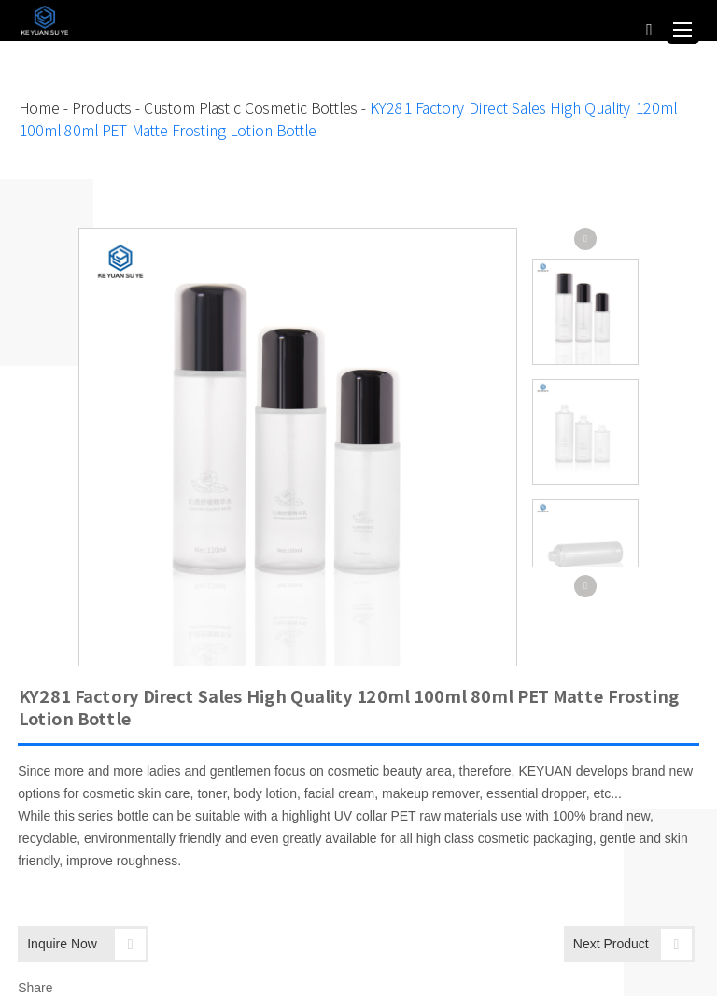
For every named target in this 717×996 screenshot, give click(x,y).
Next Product (632, 944)
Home (38, 108)
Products (101, 108)
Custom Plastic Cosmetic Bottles (250, 108)
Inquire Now (86, 944)
